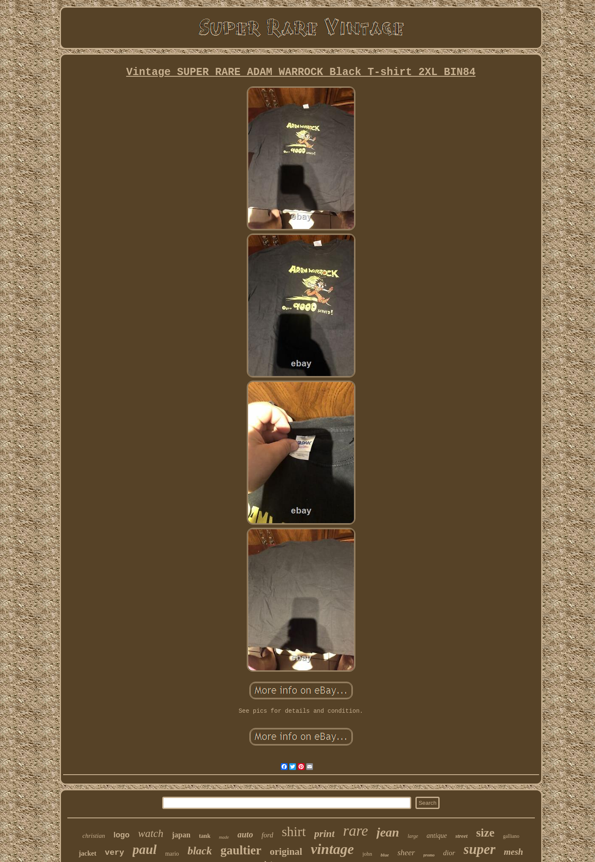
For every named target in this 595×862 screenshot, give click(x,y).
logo (121, 835)
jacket (88, 853)
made (224, 837)
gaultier (240, 850)
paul (145, 849)
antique (436, 835)
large (412, 836)
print (324, 833)
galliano (511, 836)
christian (94, 835)
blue (385, 854)
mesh (513, 852)
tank (204, 836)
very (115, 852)
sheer (406, 852)
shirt (294, 831)
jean (387, 832)
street (461, 836)
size (485, 832)
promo (429, 855)
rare (355, 831)
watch (150, 833)
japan (181, 835)
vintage (332, 849)
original (286, 851)
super (479, 849)
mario (172, 854)
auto (245, 834)
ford (267, 835)
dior (449, 853)
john (367, 854)
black (200, 851)
